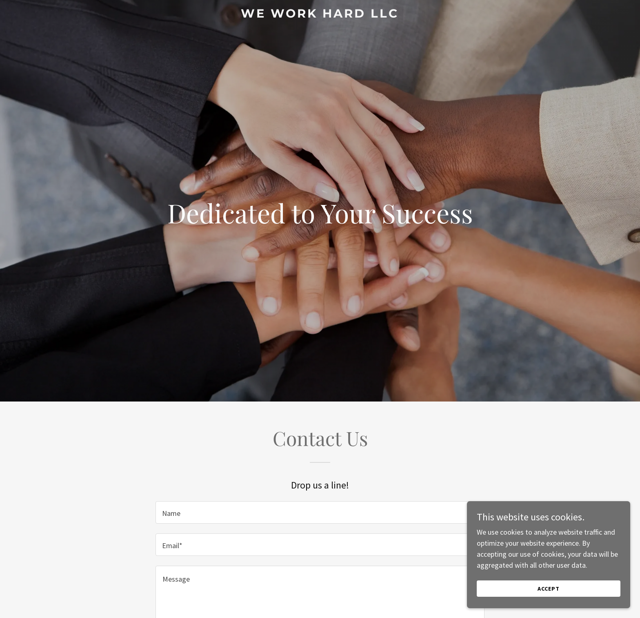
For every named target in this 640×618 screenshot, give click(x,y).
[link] (320, 15)
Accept (549, 588)
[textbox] (320, 512)
